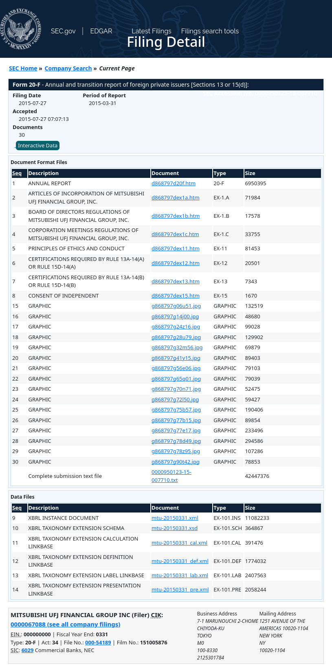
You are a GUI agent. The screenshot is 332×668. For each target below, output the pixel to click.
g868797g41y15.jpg (176, 357)
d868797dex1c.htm (175, 234)
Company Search (68, 68)
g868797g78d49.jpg (176, 441)
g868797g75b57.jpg (176, 409)
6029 (28, 650)
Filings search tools (210, 31)
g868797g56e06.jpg (176, 368)
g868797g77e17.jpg (176, 430)
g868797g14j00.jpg (175, 316)
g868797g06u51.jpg (176, 305)
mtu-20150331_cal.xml (179, 542)
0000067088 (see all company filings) (65, 624)
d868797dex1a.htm (176, 197)
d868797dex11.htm (176, 248)
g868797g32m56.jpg (177, 347)
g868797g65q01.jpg (176, 378)
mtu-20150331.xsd (175, 528)
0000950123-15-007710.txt (171, 476)
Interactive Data (37, 145)
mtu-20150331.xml (175, 517)
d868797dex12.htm (176, 263)
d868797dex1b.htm (176, 215)
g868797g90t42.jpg (176, 461)
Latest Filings (151, 31)
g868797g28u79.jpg (176, 337)
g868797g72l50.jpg (175, 399)
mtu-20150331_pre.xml (180, 589)
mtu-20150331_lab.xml (180, 575)
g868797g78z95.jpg (176, 451)
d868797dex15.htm (176, 295)
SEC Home (23, 68)
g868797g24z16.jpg (176, 326)
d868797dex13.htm (176, 281)
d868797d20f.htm (174, 183)
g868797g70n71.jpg (176, 388)
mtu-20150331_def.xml (180, 561)
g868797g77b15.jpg (176, 420)
